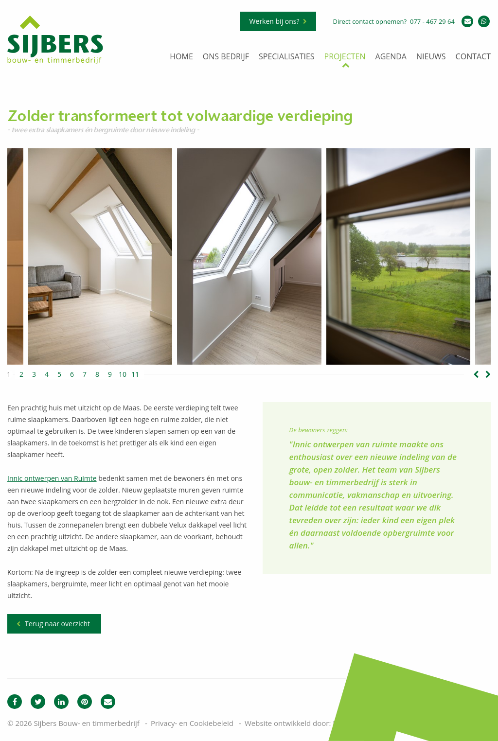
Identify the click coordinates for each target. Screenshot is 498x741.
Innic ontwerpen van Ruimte (52, 478)
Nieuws (431, 57)
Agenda (391, 57)
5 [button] (59, 374)
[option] (249, 256)
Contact (473, 57)
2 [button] (21, 374)
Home (181, 57)
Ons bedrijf (226, 57)
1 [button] (9, 374)
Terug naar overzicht (57, 623)
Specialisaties (287, 57)
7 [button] (85, 374)
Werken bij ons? (274, 21)
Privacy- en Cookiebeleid (192, 723)
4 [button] (47, 374)
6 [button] (72, 374)
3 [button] (34, 374)
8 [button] (97, 374)
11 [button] (135, 374)
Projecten (345, 57)
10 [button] (122, 374)
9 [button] (110, 374)
